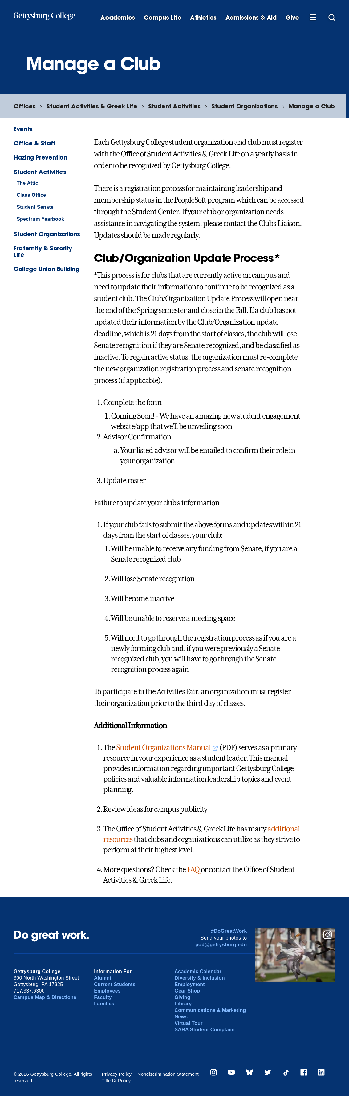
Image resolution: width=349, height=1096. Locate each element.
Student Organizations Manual (163, 747)
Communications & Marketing (210, 1010)
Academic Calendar (197, 971)
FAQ (193, 869)
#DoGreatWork (229, 931)
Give (292, 17)
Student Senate (35, 207)
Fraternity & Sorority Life (43, 251)
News (181, 1016)
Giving (182, 997)
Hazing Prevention (40, 157)
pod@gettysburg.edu (221, 944)
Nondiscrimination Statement (168, 1074)
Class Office (31, 195)
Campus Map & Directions (45, 997)
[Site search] (331, 17)
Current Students (115, 984)
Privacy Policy (117, 1074)
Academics (117, 17)
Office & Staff (34, 143)
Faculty (103, 997)
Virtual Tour (188, 1023)
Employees (107, 990)
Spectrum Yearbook (40, 219)
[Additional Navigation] (312, 17)
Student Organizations (244, 106)
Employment (189, 984)
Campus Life (162, 17)
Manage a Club (312, 106)
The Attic (27, 183)
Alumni (102, 978)
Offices (24, 106)
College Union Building (46, 268)
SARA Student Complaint (204, 1029)
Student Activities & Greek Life (91, 106)
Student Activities (174, 106)
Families (104, 1003)
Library (183, 1003)
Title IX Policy (116, 1080)
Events (23, 129)
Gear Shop (187, 990)
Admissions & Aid (251, 17)
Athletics (203, 17)
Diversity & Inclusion (199, 978)
